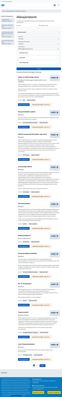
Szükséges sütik (37, 379)
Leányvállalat (21, 46)
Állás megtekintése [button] (23, 104)
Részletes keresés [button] (39, 32)
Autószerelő (4, 19)
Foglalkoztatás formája (24, 41)
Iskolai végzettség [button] (38, 63)
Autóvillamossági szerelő (7, 25)
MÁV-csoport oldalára (6, 1)
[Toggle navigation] (59, 5)
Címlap (4, 11)
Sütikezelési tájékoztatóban (16, 395)
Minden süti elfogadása (54, 392)
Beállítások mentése (38, 392)
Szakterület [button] (38, 58)
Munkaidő (20, 36)
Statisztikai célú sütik (39, 385)
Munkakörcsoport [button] (38, 53)
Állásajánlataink (10, 11)
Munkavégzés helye (43, 25)
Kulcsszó (19, 25)
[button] (54, 5)
